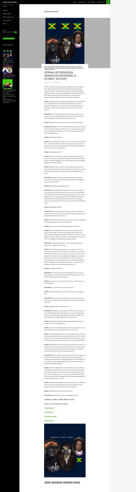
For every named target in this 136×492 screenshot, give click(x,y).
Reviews (63, 68)
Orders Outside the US (8, 17)
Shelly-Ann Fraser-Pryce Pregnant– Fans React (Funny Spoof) (9, 96)
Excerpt (57, 66)
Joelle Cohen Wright (10, 2)
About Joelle (82, 2)
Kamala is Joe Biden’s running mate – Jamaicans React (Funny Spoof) (9, 91)
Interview (73, 66)
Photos (58, 68)
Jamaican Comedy (57, 482)
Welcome (51, 69)
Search (4, 30)
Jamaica (48, 482)
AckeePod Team (101, 2)
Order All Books (7, 13)
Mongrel (77, 482)
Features (62, 66)
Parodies (53, 68)
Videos (46, 69)
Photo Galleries (7, 20)
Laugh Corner (91, 2)
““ (49, 408)
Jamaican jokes (68, 482)
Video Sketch (79, 68)
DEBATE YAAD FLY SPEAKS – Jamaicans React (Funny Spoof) (9, 77)
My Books (5, 10)
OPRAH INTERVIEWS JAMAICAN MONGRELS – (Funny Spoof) (61, 75)
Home (74, 2)
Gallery (67, 66)
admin (58, 82)
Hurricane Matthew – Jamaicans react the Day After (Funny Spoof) (9, 101)
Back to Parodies (49, 66)
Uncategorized (70, 68)
